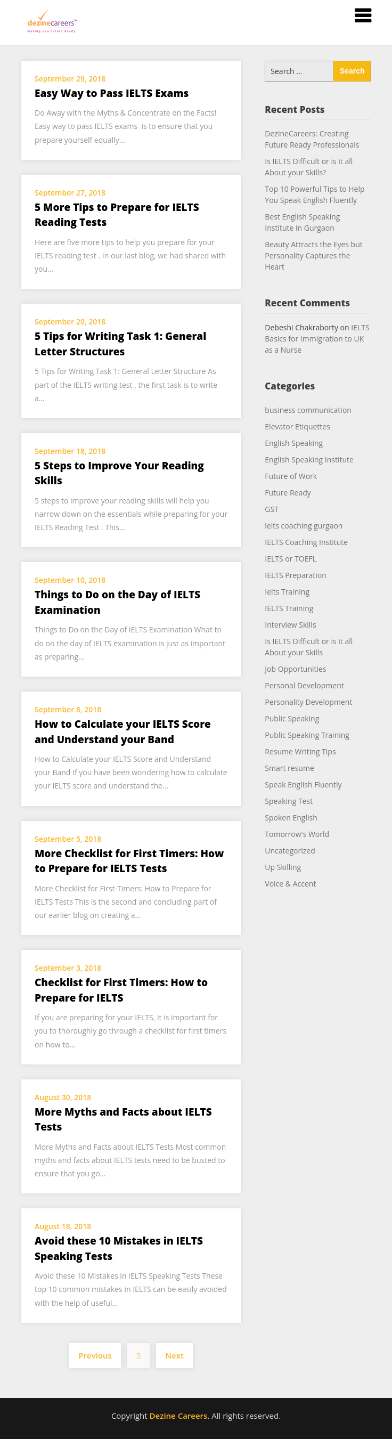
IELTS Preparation (295, 575)
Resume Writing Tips (300, 751)
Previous (95, 1355)
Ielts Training (287, 592)
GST (272, 509)
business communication (308, 410)
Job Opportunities (295, 669)
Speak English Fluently (303, 784)
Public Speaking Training (307, 735)
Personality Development (308, 702)
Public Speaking (292, 718)
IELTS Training (289, 608)
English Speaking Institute (309, 459)
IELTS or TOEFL (290, 559)
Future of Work (291, 476)
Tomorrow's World (297, 834)
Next (174, 1355)
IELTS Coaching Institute (306, 542)
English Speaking (294, 443)
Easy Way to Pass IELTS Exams (112, 93)
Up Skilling (283, 867)
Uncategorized (290, 850)
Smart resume (289, 768)
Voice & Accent (290, 884)
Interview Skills (290, 625)
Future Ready (288, 492)
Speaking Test (289, 801)
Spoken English (291, 817)
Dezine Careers (179, 1415)
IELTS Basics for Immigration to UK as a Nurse (317, 338)
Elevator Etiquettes (297, 426)
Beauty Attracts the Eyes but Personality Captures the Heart (313, 255)
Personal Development (304, 685)
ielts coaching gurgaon (303, 526)
